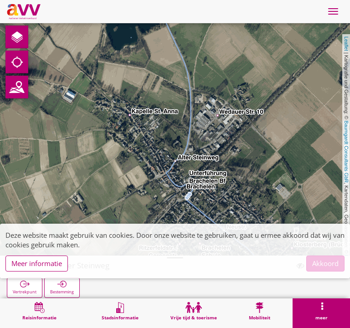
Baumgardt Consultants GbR (346, 152)
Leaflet (346, 43)
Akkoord (325, 263)
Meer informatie (36, 263)
